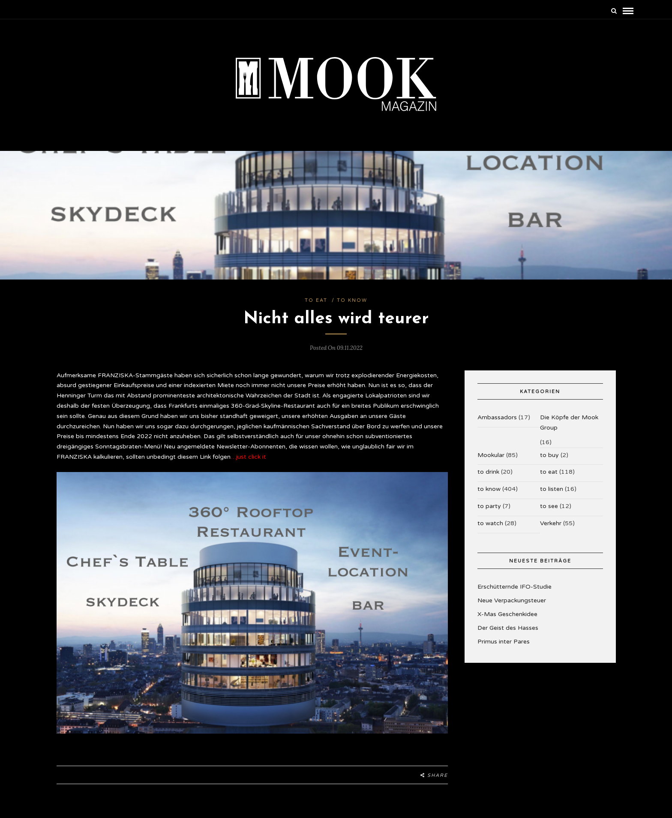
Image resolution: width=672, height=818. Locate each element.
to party (489, 506)
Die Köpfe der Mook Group (569, 422)
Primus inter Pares (503, 641)
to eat (316, 300)
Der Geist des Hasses (507, 628)
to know (352, 300)
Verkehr (550, 523)
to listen (551, 489)
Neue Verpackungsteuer (511, 600)
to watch (490, 523)
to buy (549, 455)
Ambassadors (497, 417)
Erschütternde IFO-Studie (514, 586)
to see (549, 506)
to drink (488, 471)
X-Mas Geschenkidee (507, 614)
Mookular (490, 455)
